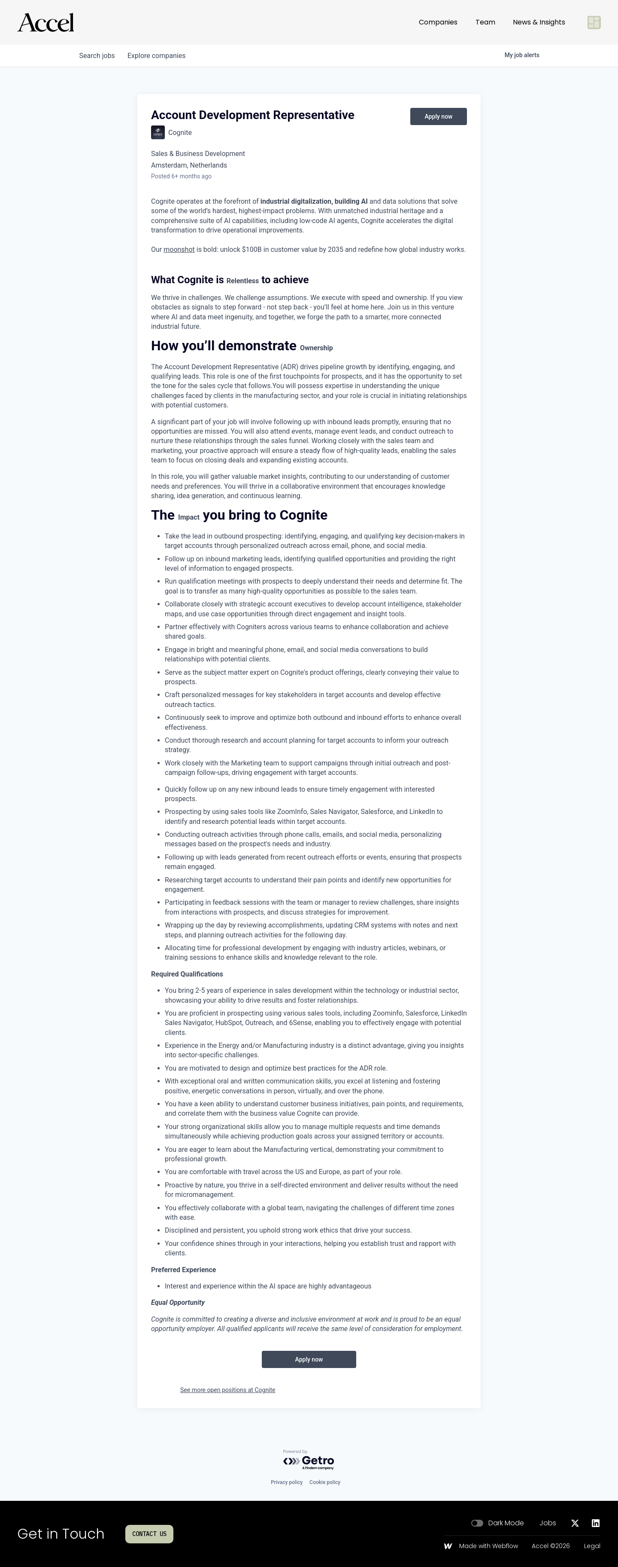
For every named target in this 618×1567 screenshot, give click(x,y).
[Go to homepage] (45, 22)
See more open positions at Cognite (228, 1389)
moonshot (179, 249)
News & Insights (539, 22)
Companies (438, 22)
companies (158, 56)
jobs (97, 56)
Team (485, 22)
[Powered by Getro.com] (309, 1460)
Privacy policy (287, 1482)
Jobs (547, 1523)
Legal (592, 1546)
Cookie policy (324, 1482)
